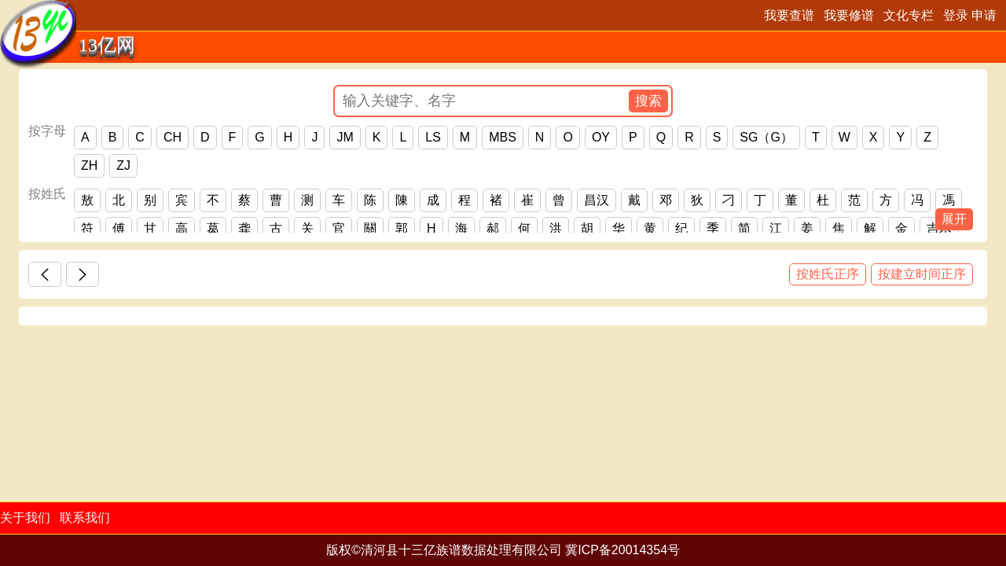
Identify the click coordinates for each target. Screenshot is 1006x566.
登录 (955, 15)
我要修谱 (849, 15)
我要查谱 (789, 15)
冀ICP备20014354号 (622, 550)
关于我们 (25, 517)
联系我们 (85, 517)
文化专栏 (908, 15)
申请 (984, 15)
